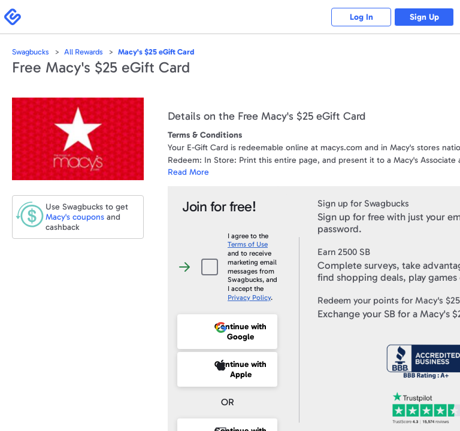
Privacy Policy (249, 297)
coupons (75, 217)
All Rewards (83, 51)
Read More (188, 172)
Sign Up (424, 17)
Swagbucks (30, 51)
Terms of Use (248, 244)
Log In (361, 17)
